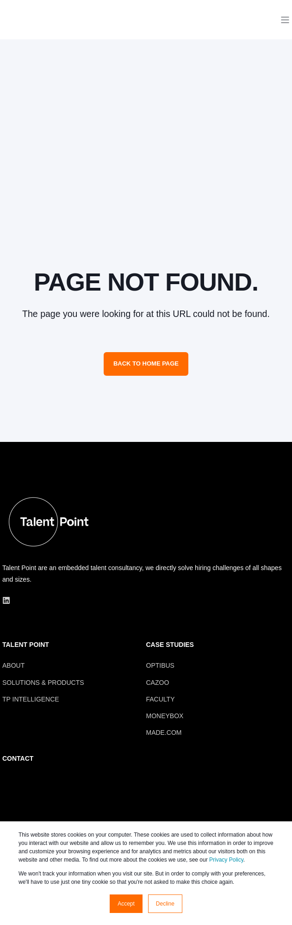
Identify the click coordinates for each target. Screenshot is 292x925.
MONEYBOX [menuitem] (165, 716)
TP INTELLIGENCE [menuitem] (30, 699)
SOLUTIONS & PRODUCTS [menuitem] (43, 682)
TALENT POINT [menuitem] (25, 644)
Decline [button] (165, 903)
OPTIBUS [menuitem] (160, 665)
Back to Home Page (146, 363)
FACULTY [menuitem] (160, 699)
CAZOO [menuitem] (157, 682)
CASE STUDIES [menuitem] (170, 644)
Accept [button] (126, 903)
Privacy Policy (226, 860)
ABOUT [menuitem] (13, 665)
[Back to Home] (37, 37)
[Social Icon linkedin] (6, 600)
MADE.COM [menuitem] (164, 732)
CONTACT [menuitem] (17, 758)
